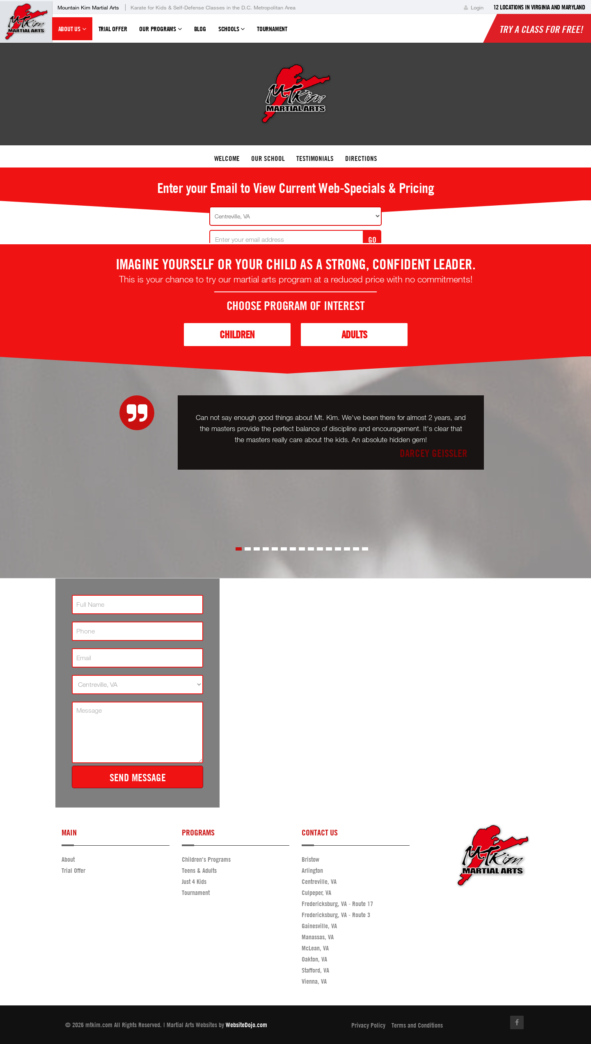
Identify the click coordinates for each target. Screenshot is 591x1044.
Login (473, 7)
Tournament (272, 29)
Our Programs (160, 32)
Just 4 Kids (194, 881)
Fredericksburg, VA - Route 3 (336, 915)
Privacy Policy (368, 1025)
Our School (268, 158)
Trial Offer (112, 29)
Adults (354, 334)
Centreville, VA (319, 881)
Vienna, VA (314, 981)
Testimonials (315, 158)
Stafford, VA (315, 970)
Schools (231, 32)
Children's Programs (206, 859)
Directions (361, 158)
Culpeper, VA (316, 892)
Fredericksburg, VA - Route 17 (337, 903)
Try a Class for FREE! (541, 29)
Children (237, 334)
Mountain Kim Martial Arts (88, 7)
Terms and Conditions (417, 1025)
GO (372, 239)
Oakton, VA (314, 959)
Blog (200, 29)
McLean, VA (315, 948)
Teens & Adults (199, 870)
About (68, 859)
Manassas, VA (318, 937)
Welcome (227, 158)
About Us (72, 32)
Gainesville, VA (319, 926)
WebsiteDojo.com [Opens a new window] (246, 1025)
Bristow (310, 859)
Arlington (312, 870)
